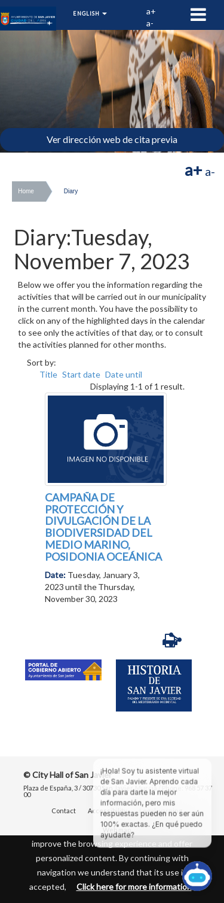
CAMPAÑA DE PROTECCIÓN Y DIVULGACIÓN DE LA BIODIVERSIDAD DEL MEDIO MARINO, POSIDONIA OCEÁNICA (103, 527)
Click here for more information (134, 886)
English (90, 13)
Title (48, 374)
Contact (63, 810)
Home (26, 191)
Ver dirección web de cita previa (112, 139)
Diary (71, 191)
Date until (123, 374)
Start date (81, 374)
